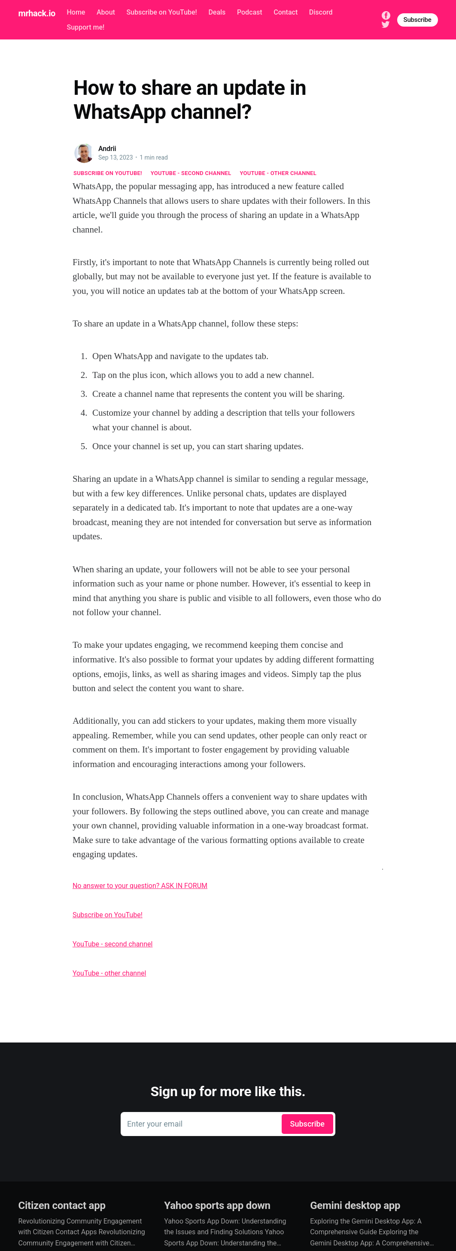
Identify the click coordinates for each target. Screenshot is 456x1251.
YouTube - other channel (278, 173)
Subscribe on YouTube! (161, 12)
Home (76, 12)
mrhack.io (36, 13)
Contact (286, 12)
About (106, 12)
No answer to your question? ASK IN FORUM (140, 886)
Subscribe (418, 20)
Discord (321, 12)
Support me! (85, 27)
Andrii (107, 149)
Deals (216, 12)
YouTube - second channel (191, 173)
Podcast (249, 12)
